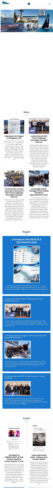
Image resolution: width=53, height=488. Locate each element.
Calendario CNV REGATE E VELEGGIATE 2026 (26, 241)
